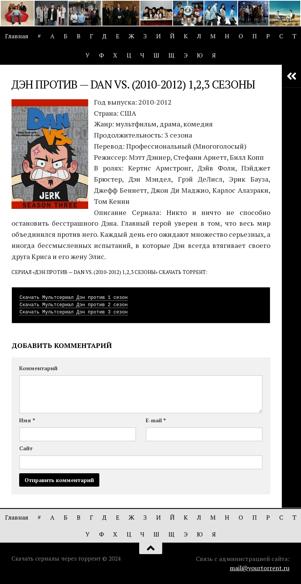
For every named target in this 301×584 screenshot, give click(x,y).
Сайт (26, 448)
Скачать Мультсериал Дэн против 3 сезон (74, 312)
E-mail (156, 420)
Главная (16, 36)
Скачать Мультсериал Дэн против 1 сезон (74, 297)
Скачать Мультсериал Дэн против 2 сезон (74, 305)
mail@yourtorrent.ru (259, 568)
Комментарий (38, 368)
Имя (27, 420)
